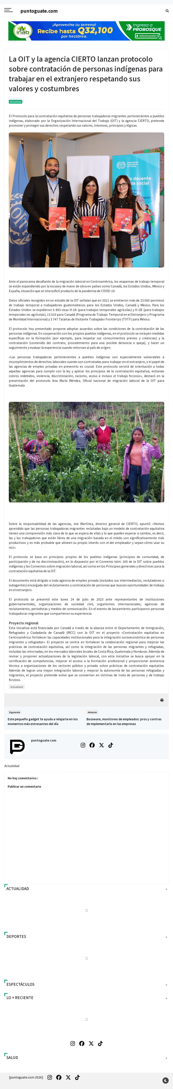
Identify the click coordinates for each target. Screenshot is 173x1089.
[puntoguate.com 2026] (26, 1077)
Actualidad (15, 101)
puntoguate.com (43, 740)
